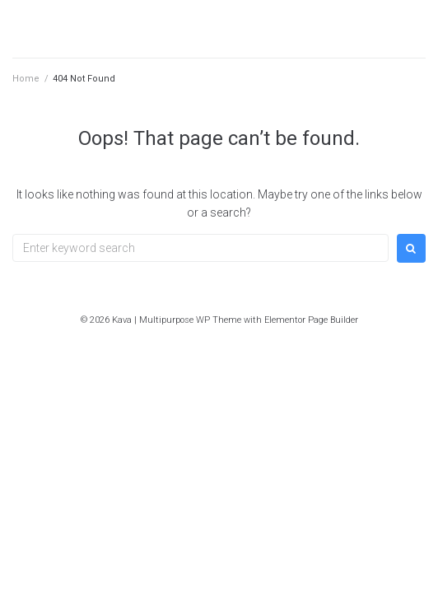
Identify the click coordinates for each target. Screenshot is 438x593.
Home (26, 78)
